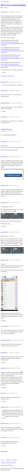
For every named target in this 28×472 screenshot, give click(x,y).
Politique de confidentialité (7, 465)
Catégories (8, 459)
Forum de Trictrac (5, 1)
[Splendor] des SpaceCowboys (7, 75)
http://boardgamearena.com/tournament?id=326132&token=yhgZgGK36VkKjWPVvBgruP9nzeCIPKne (12, 51)
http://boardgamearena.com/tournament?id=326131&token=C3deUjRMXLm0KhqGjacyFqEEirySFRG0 (12, 43)
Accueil (2, 459)
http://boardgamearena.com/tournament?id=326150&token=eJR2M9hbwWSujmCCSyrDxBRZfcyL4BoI (12, 65)
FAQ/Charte (14, 459)
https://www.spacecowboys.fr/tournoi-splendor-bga (12, 147)
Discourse (9, 468)
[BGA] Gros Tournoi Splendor (13, 5)
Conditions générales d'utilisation (8, 462)
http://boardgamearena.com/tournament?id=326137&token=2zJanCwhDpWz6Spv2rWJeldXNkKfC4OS (12, 58)
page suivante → (5, 451)
